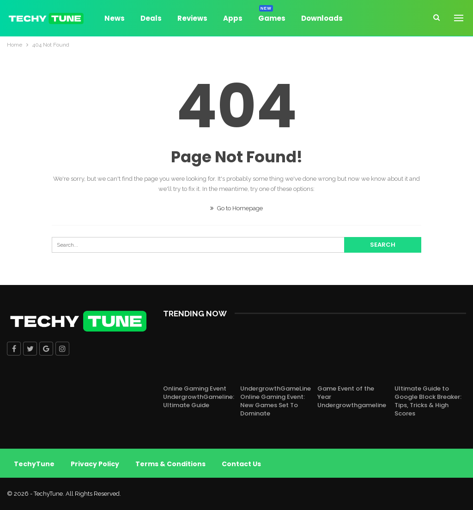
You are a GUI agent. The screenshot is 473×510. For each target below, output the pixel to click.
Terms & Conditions (170, 463)
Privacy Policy (95, 463)
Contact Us (241, 463)
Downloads (322, 18)
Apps (233, 18)
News (114, 18)
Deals (151, 18)
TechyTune (34, 463)
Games (271, 17)
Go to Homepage (236, 208)
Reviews (192, 18)
